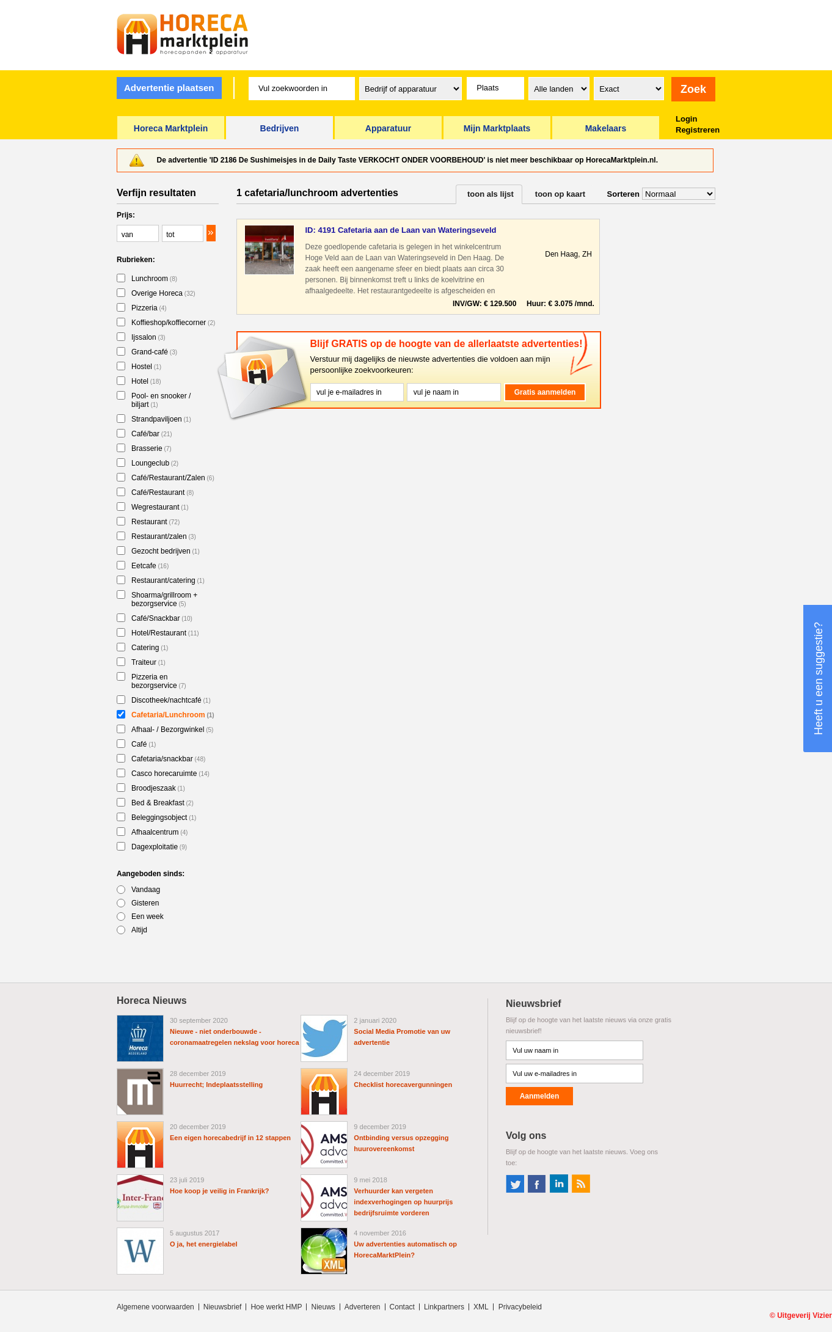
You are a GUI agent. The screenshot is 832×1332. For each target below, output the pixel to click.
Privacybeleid (520, 1307)
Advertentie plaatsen (169, 87)
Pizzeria (149, 308)
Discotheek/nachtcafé (171, 700)
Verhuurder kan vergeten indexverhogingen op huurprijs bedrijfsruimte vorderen (403, 1202)
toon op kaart (560, 194)
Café (143, 744)
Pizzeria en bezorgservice (158, 681)
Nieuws (323, 1307)
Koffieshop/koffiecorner (173, 322)
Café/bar (151, 434)
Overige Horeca (163, 293)
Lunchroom (154, 278)
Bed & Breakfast (162, 803)
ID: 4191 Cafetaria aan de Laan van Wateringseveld (400, 230)
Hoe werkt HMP (276, 1307)
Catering (149, 647)
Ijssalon (148, 337)
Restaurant (155, 522)
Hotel (146, 381)
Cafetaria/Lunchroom (172, 715)
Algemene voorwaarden (155, 1307)
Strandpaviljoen (161, 419)
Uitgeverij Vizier (804, 1315)
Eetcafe (150, 566)
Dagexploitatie (159, 847)
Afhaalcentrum (159, 832)
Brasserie (151, 448)
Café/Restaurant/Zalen (172, 478)
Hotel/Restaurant (165, 633)
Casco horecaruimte (170, 773)
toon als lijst (490, 194)
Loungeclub (154, 463)
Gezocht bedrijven (165, 551)
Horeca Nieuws (152, 1000)
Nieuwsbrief (222, 1307)
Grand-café (154, 352)
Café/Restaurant (162, 492)
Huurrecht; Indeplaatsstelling (216, 1084)
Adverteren (363, 1307)
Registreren (698, 129)
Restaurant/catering (168, 580)
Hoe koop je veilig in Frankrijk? (219, 1191)
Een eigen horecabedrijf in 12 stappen (230, 1137)
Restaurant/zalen (163, 536)
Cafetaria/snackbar (168, 759)
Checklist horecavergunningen (403, 1084)
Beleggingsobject (163, 817)
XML (481, 1307)
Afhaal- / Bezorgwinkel (172, 729)
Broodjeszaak (158, 788)
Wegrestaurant (160, 507)
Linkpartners (444, 1307)
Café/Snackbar (161, 618)
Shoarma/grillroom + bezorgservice (164, 599)
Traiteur (148, 662)
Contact (402, 1307)
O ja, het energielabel (204, 1244)
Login (686, 118)
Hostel (146, 366)
